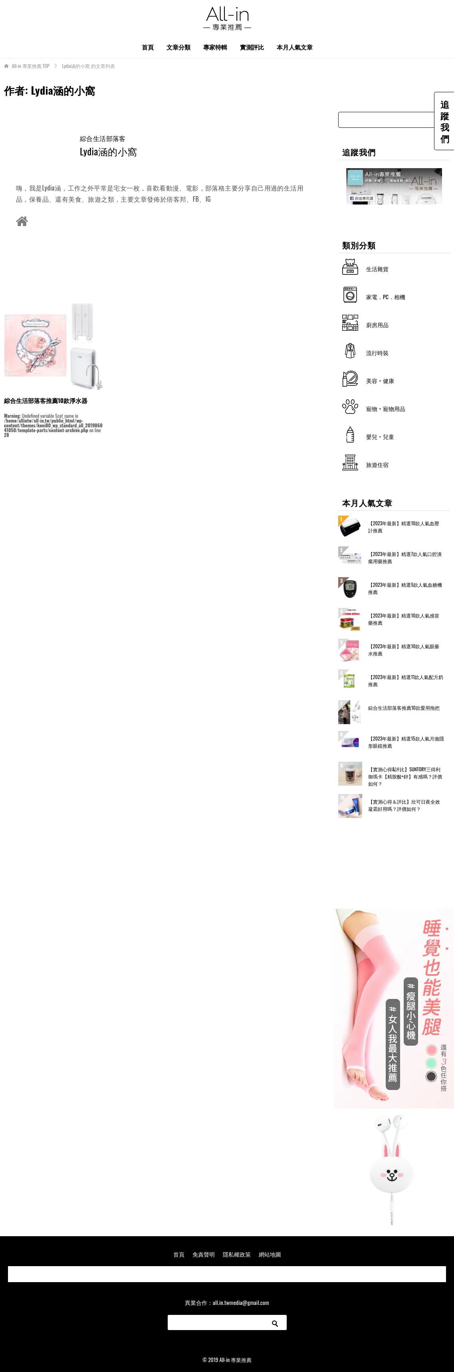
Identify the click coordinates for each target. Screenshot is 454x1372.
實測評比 (252, 46)
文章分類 (178, 46)
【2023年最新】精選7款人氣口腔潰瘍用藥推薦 (405, 557)
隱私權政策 (237, 1254)
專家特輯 (215, 46)
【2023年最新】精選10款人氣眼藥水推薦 (403, 650)
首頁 (148, 46)
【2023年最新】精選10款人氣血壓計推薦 (403, 527)
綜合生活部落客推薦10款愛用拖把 (404, 707)
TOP (31, 66)
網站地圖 (270, 1254)
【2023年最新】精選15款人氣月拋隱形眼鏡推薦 (406, 742)
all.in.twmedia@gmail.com (241, 1302)
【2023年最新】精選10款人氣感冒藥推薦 (403, 619)
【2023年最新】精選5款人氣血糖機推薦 (405, 588)
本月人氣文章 (295, 46)
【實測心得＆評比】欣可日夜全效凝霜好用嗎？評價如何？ (404, 805)
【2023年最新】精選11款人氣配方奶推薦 (405, 680)
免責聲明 (203, 1254)
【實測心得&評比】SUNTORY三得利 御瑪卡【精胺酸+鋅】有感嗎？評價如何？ (405, 776)
